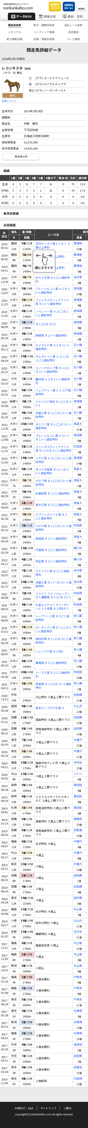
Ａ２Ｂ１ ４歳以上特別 (50, 257)
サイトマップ (48, 1108)
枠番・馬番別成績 (44, 39)
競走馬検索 (14, 25)
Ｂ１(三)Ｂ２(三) (46, 324)
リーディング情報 (44, 32)
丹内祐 (78, 762)
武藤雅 (78, 830)
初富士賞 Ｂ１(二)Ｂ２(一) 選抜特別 (53, 415)
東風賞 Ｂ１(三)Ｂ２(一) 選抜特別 (53, 686)
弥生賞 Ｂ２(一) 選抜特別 (51, 561)
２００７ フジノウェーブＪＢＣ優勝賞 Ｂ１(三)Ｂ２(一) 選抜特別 (53, 595)
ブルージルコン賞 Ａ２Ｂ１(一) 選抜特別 (53, 290)
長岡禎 (78, 1044)
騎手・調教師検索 (44, 25)
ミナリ (78, 774)
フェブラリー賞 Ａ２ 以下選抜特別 (53, 392)
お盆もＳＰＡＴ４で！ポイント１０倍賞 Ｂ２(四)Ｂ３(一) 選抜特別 (52, 607)
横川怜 (78, 548)
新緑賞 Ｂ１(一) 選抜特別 (51, 335)
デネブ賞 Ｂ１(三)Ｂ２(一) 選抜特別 (53, 483)
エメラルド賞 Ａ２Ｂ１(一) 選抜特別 (52, 347)
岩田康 (78, 695)
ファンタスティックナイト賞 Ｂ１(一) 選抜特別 (52, 302)
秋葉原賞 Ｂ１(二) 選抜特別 (53, 493)
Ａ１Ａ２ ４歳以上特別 (50, 268)
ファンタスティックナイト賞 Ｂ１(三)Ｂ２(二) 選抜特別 (53, 449)
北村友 (78, 932)
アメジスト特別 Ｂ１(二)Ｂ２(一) (54, 403)
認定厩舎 (73, 32)
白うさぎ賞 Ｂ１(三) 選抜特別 (53, 279)
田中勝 (78, 898)
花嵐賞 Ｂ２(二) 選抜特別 (51, 550)
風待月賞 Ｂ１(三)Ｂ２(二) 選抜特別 (53, 641)
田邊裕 (78, 1067)
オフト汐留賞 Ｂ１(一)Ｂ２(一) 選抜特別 (52, 471)
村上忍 (78, 706)
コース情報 (73, 39)
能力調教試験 (14, 39)
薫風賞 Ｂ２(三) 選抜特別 (51, 663)
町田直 (78, 446)
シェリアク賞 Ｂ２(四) (49, 651)
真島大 (78, 424)
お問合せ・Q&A (24, 1108)
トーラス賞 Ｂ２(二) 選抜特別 (53, 674)
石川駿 (78, 345)
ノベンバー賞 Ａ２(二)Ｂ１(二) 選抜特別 (52, 313)
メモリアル (14, 32)
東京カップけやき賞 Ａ (50, 708)
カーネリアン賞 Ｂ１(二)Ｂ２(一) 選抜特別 (54, 629)
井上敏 (78, 909)
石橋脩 (78, 1011)
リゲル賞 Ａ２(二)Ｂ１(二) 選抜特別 (53, 460)
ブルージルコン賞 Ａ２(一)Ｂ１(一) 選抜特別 (52, 437)
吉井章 (78, 277)
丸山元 (78, 920)
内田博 (78, 1078)
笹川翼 (78, 616)
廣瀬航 (78, 243)
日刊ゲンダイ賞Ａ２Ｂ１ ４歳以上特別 (53, 245)
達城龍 (78, 288)
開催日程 (47, 16)
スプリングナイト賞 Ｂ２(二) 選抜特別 (51, 516)
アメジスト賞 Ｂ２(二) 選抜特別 (52, 573)
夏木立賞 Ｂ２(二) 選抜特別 (53, 505)
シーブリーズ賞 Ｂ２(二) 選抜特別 (52, 618)
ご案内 (67, 1108)
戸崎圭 (78, 977)
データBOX (21, 16)
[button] (3, 16)
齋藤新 (78, 819)
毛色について (9, 100)
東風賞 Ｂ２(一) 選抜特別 (51, 539)
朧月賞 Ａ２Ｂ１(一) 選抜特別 (53, 381)
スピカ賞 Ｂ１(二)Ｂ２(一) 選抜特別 (53, 528)
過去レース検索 (73, 25)
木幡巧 (78, 740)
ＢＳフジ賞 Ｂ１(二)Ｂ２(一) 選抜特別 (53, 426)
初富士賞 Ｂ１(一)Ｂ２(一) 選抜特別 (53, 584)
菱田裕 (78, 785)
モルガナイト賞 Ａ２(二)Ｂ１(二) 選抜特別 (52, 358)
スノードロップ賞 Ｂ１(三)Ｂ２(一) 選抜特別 (52, 370)
